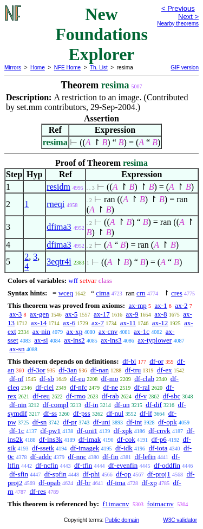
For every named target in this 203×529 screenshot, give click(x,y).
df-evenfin (122, 465)
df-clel (44, 387)
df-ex (164, 370)
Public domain (122, 520)
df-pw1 (50, 431)
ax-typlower (154, 340)
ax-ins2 (74, 340)
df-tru (133, 370)
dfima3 (59, 226)
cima (102, 293)
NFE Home (67, 67)
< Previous (178, 8)
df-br (83, 483)
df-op (123, 474)
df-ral (142, 387)
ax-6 (69, 323)
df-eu (77, 379)
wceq (65, 293)
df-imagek (84, 448)
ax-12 (160, 323)
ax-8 (160, 314)
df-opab (49, 483)
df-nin (18, 405)
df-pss (81, 413)
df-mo (110, 379)
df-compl (56, 405)
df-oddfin (167, 465)
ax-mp (138, 305)
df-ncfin (46, 465)
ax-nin (41, 331)
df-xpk (123, 431)
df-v (141, 396)
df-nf (16, 379)
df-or (156, 361)
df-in (91, 405)
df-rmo (76, 396)
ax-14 (39, 323)
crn (141, 293)
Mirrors (12, 67)
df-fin (110, 457)
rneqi (55, 204)
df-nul (114, 413)
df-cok (126, 439)
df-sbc (172, 396)
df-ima (116, 483)
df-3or (36, 370)
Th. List (99, 67)
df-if (146, 413)
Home (37, 67)
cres (176, 293)
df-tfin (83, 465)
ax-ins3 (111, 340)
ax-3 (15, 314)
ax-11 (128, 323)
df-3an (67, 370)
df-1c (16, 431)
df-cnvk (159, 431)
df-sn (39, 422)
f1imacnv (115, 504)
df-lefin (145, 457)
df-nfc (78, 387)
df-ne (110, 387)
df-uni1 (87, 431)
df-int (134, 422)
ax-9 (132, 314)
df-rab (110, 396)
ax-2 (181, 305)
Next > (188, 16)
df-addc (41, 457)
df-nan (99, 370)
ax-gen (39, 314)
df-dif (154, 405)
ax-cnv (108, 331)
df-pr (70, 422)
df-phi (91, 474)
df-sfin (18, 474)
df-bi (129, 361)
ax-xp (75, 331)
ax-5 (71, 314)
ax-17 (102, 314)
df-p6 (159, 439)
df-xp (149, 483)
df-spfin (55, 474)
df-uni (101, 422)
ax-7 (97, 323)
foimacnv (160, 504)
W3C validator (180, 520)
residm (58, 186)
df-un (121, 405)
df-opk (167, 422)
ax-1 (161, 305)
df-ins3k (50, 439)
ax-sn (16, 349)
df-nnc (77, 457)
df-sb (47, 379)
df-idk (124, 448)
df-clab (144, 379)
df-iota (158, 448)
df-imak (89, 439)
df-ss (50, 413)
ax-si (41, 340)
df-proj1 (159, 474)
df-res (38, 491)
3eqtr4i (59, 261)
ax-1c (141, 331)
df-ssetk (43, 448)
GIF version (185, 67)
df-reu (41, 396)
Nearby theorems (178, 24)
